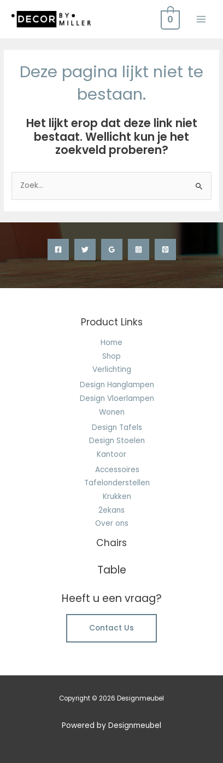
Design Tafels (117, 427)
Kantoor (111, 454)
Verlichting (111, 369)
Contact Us (111, 628)
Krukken (117, 496)
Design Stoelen (117, 440)
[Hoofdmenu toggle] (201, 19)
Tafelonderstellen (117, 483)
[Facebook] (58, 249)
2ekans (111, 510)
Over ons (111, 523)
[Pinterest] (165, 249)
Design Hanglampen (117, 385)
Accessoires (117, 469)
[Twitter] (85, 249)
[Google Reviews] (111, 249)
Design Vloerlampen (117, 398)
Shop (111, 356)
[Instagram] (138, 249)
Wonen (112, 412)
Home (111, 342)
